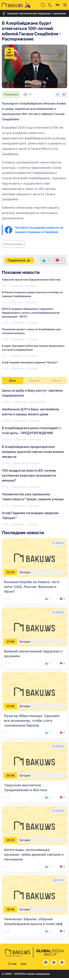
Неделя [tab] (34, 380)
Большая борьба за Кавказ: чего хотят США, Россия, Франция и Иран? (31, 586)
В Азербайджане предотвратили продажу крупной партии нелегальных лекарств (33, 452)
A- (58, 94)
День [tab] (12, 380)
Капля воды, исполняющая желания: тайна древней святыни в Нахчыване (33, 854)
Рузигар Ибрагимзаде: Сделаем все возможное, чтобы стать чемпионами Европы (31, 720)
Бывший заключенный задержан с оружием (34, 13)
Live (23, 963)
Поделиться (19, 260)
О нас (12, 963)
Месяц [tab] (56, 380)
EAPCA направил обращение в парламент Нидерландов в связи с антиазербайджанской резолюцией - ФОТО (30, 312)
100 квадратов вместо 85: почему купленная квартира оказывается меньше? (29, 475)
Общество (19, 401)
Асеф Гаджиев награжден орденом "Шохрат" (30, 362)
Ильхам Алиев (13, 244)
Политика (11, 94)
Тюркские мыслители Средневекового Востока (31, 279)
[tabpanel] (34, 457)
